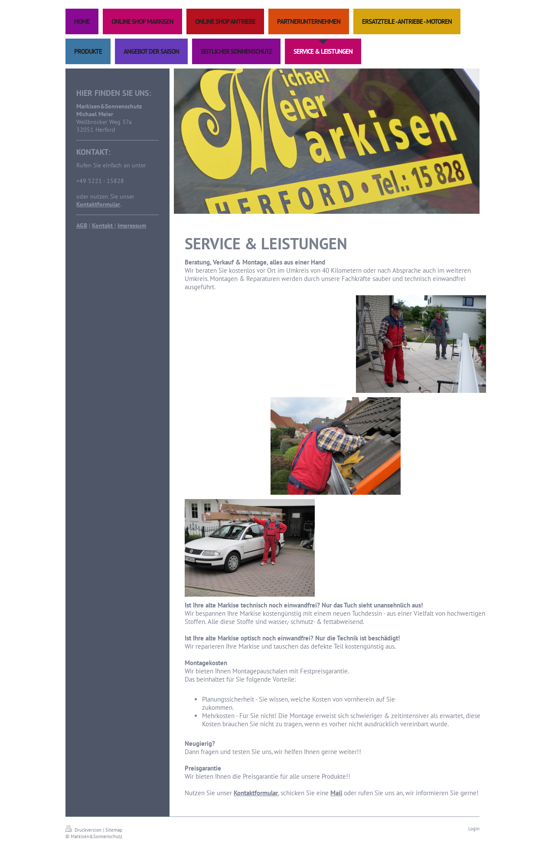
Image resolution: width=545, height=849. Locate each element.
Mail (336, 793)
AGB (81, 225)
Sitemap (113, 830)
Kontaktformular (98, 204)
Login (474, 829)
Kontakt (103, 225)
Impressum (131, 225)
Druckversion (84, 830)
